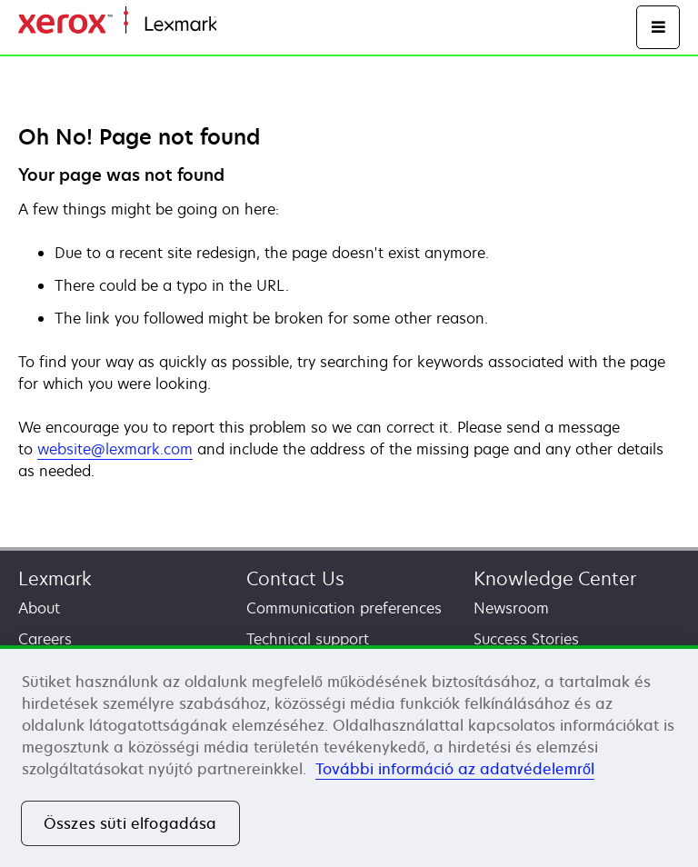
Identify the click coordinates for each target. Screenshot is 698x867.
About (39, 608)
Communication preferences (344, 608)
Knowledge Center (555, 578)
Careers (45, 639)
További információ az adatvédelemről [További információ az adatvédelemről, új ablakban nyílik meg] (454, 769)
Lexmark (55, 578)
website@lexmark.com (115, 449)
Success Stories (526, 639)
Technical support (307, 639)
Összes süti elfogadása (130, 823)
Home (234, 25)
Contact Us (295, 578)
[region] (349, 756)
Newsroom (511, 608)
